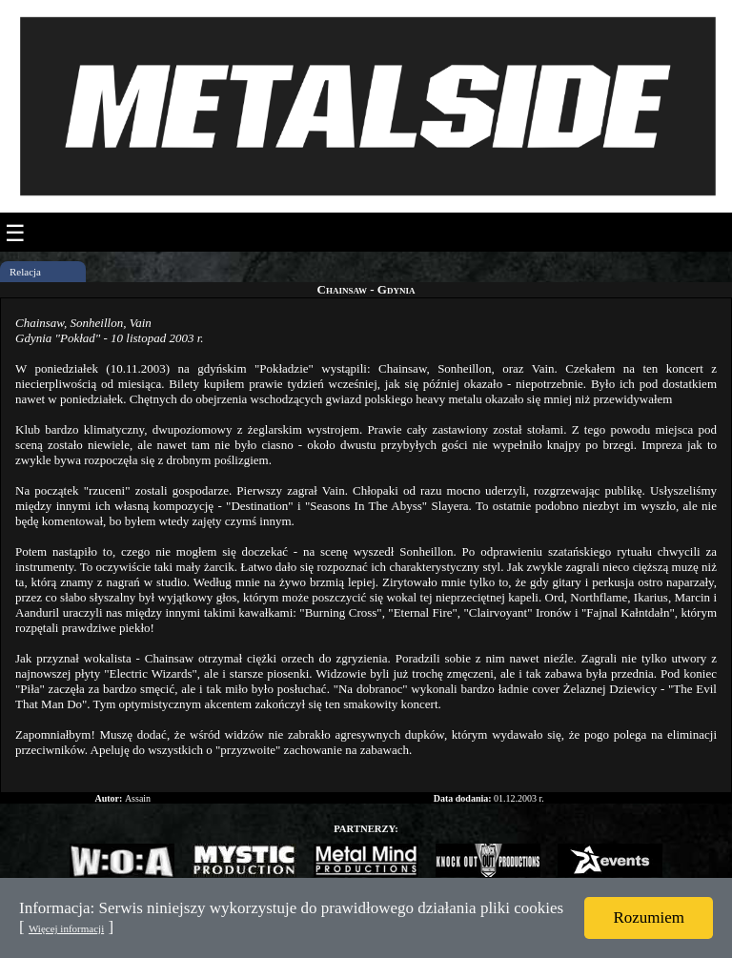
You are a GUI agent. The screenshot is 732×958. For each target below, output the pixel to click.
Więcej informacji (66, 928)
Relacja (25, 271)
